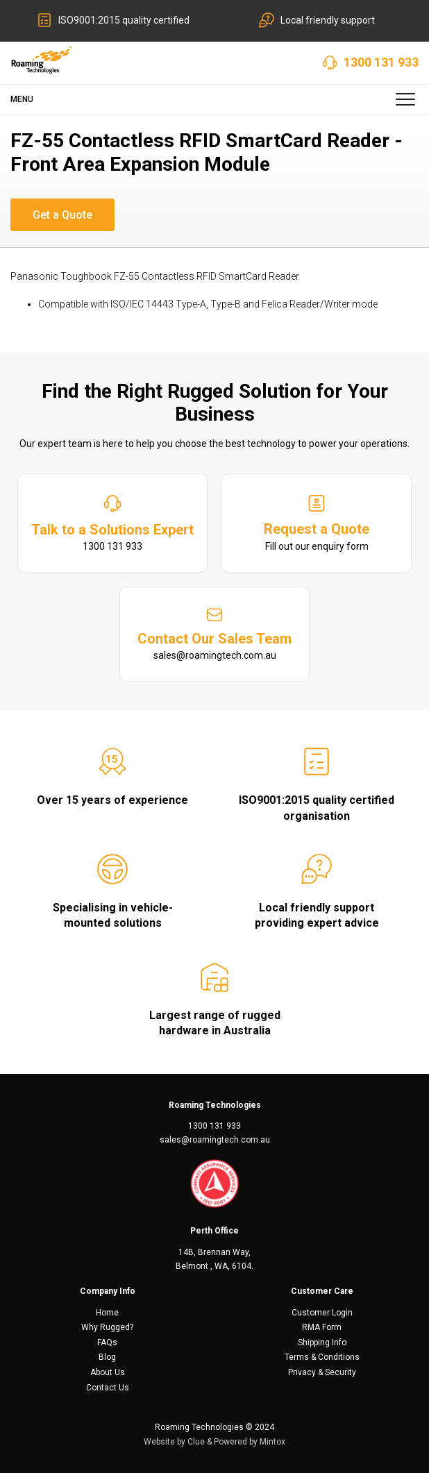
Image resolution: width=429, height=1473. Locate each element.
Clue (196, 1442)
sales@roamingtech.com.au (215, 1140)
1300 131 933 (381, 62)
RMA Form (322, 1327)
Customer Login (322, 1313)
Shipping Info (322, 1342)
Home (107, 1313)
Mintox (272, 1442)
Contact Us (107, 1387)
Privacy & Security (322, 1372)
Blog (107, 1357)
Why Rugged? (107, 1327)
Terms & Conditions (322, 1357)
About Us (107, 1372)
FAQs (107, 1342)
